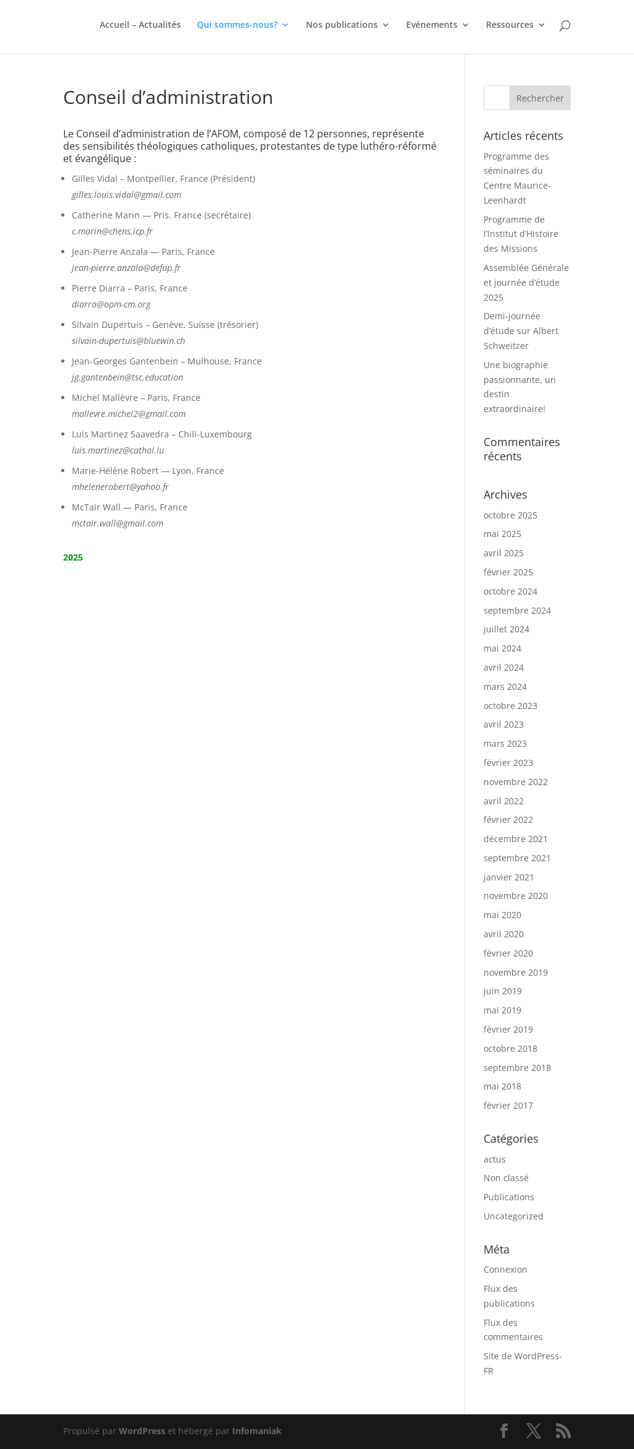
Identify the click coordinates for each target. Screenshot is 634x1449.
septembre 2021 (517, 858)
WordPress (142, 1431)
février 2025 (508, 572)
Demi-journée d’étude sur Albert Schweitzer (521, 330)
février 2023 (508, 762)
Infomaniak (257, 1431)
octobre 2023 (510, 706)
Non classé (506, 1178)
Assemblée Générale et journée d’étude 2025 (526, 282)
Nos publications (342, 25)
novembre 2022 (516, 782)
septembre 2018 (517, 1067)
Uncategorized (514, 1216)
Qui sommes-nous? (237, 25)
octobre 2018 (510, 1048)
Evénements (432, 25)
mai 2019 (502, 1010)
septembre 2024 (517, 610)
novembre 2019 (516, 972)
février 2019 (508, 1029)
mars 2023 (505, 743)
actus (495, 1159)
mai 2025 (502, 534)
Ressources (510, 25)
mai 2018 (502, 1086)
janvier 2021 (509, 877)
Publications (509, 1197)
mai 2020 (502, 915)
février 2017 (508, 1105)
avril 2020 (504, 934)
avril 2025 (504, 553)
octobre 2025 (510, 515)
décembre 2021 (516, 839)
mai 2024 (502, 648)
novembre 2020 (516, 895)
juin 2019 (503, 991)
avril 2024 (504, 667)
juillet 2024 (506, 629)
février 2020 (508, 953)
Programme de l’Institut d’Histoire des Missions (521, 234)
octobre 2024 (510, 591)
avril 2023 (504, 724)
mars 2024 (505, 686)
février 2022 (508, 819)
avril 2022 (504, 801)
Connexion (506, 1269)
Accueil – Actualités (140, 25)
